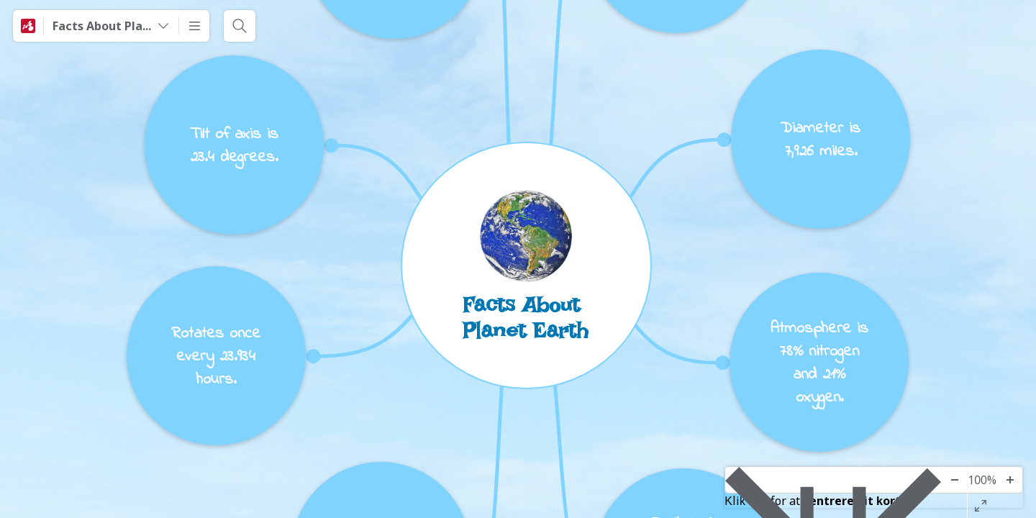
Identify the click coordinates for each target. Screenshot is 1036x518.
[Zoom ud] (954, 480)
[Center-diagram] (833, 480)
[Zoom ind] (1009, 480)
